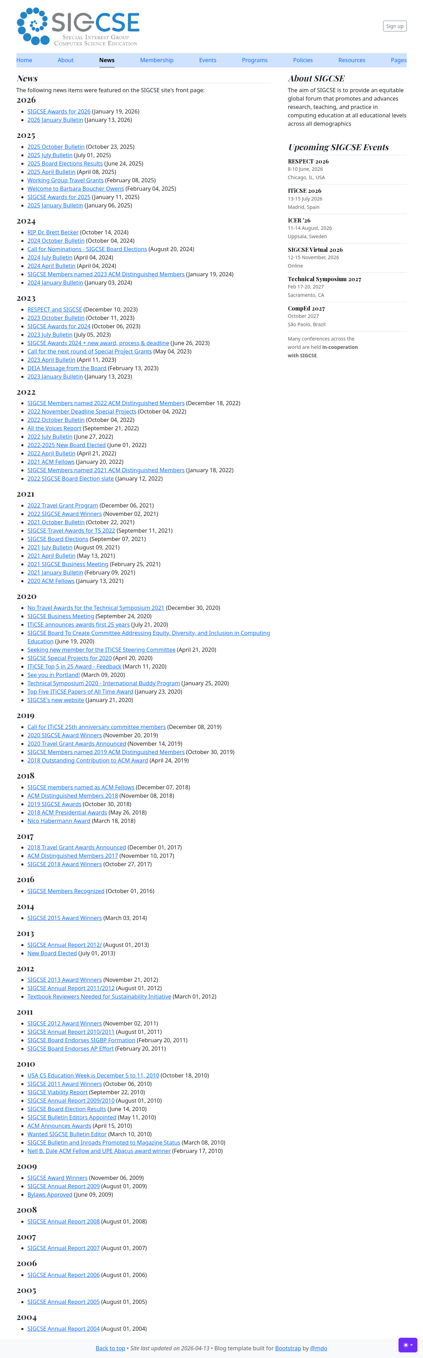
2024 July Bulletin (50, 257)
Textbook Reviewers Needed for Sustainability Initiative (99, 996)
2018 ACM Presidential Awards (67, 812)
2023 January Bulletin (55, 376)
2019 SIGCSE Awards (55, 804)
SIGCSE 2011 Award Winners (65, 1084)
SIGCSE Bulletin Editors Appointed (72, 1117)
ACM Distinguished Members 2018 (73, 796)
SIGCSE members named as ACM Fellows (81, 787)
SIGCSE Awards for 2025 (59, 197)
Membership (157, 60)
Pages (399, 60)
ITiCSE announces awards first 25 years (79, 624)
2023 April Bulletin (52, 360)
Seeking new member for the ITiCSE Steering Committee (102, 650)
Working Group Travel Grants (66, 180)
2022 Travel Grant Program (63, 505)
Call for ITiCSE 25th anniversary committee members (97, 727)
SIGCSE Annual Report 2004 (64, 1329)
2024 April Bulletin (52, 266)
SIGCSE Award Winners (58, 1178)
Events (207, 60)
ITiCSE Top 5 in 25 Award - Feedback (74, 666)
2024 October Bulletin (56, 240)
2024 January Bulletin (55, 282)
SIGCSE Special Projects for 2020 (70, 658)
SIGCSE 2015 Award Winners (65, 918)
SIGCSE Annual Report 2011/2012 (71, 988)
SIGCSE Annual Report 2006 (64, 1275)
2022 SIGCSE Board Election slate (71, 478)
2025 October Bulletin (56, 147)
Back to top (111, 1348)
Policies (303, 60)
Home (24, 60)
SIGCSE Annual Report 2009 (64, 1186)
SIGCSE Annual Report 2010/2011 (71, 1032)
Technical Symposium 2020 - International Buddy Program (104, 683)
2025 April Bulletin (52, 172)
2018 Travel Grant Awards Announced (77, 847)
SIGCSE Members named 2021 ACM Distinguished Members (106, 470)
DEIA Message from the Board (67, 368)
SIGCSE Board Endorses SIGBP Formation (82, 1040)
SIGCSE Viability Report (58, 1092)
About (65, 60)
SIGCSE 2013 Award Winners (65, 980)
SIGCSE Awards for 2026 (59, 111)
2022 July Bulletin (50, 436)
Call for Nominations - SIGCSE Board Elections (87, 249)
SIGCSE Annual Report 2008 (64, 1221)
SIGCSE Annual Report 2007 (64, 1248)
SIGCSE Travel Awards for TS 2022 (71, 530)
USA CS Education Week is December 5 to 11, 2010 (93, 1075)
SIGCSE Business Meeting (61, 616)
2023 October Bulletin (56, 318)
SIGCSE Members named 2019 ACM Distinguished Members (106, 752)
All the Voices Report (55, 428)
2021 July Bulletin (50, 547)
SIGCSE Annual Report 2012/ (65, 945)
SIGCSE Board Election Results (67, 1109)
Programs (255, 60)
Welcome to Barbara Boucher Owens (76, 188)
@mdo (318, 1348)
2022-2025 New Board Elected (67, 445)
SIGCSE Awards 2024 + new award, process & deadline (98, 343)
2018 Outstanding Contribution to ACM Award (88, 760)
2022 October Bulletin (56, 420)
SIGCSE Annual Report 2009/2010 (71, 1100)
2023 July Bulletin (50, 334)
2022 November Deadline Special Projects (82, 411)
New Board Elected (52, 953)
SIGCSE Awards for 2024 (59, 326)
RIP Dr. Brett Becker (53, 232)
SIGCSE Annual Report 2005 (64, 1302)
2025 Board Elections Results (65, 163)
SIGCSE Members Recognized (66, 891)
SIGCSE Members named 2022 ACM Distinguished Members (106, 403)
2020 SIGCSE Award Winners (65, 735)
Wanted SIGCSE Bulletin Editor (67, 1134)
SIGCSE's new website (56, 700)
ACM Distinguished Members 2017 (73, 856)
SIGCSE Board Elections (58, 539)
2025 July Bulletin (50, 155)
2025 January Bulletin (55, 205)
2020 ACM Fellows (51, 581)
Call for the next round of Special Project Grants (90, 351)
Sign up (394, 26)
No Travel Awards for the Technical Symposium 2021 (96, 608)
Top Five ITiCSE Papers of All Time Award (81, 691)
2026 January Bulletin (55, 120)
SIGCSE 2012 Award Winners (65, 1023)
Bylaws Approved (50, 1194)
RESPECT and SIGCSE (55, 309)
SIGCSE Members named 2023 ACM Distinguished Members (106, 274)
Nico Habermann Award (59, 821)
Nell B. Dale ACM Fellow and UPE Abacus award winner (99, 1151)
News (107, 60)
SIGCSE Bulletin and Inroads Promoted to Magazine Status (104, 1142)
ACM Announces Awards (59, 1126)
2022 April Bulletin (52, 453)
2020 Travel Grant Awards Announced (77, 743)
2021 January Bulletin (55, 572)
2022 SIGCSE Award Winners (65, 514)
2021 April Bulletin (52, 556)
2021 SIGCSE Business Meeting (68, 564)
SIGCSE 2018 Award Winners (65, 864)
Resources (351, 60)
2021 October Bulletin (56, 522)
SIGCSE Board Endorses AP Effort (71, 1048)
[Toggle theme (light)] (408, 1345)
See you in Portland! (54, 675)
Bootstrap (288, 1348)
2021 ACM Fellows (51, 462)
